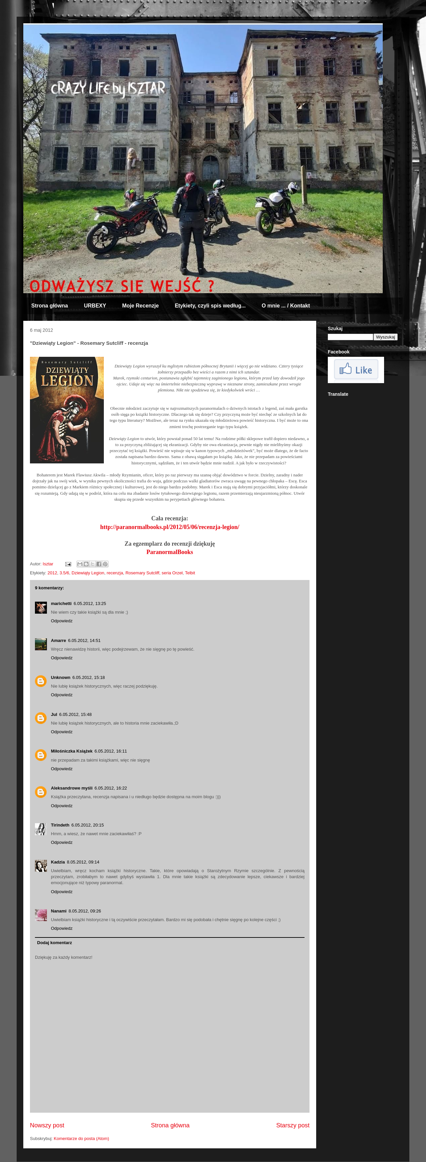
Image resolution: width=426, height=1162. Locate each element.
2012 (52, 572)
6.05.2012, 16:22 (111, 788)
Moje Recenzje (140, 305)
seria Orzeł (172, 572)
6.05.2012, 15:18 (89, 677)
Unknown (61, 677)
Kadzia (58, 862)
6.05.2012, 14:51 (84, 640)
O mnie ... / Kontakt (286, 305)
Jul (54, 714)
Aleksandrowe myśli (72, 788)
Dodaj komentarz (54, 942)
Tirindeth (60, 825)
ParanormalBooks (169, 552)
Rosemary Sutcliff (142, 572)
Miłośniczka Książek (72, 751)
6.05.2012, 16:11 (111, 751)
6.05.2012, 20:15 (87, 825)
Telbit (190, 572)
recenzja (115, 572)
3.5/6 (64, 572)
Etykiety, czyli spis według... (210, 305)
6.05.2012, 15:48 (75, 714)
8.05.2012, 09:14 (83, 862)
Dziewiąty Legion (88, 572)
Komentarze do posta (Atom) (81, 1138)
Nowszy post (47, 1125)
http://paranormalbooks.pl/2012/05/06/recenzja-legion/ (169, 527)
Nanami (59, 910)
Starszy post (293, 1125)
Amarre (58, 640)
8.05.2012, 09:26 (85, 910)
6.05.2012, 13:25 (90, 603)
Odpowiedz (62, 620)
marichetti (61, 603)
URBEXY (95, 305)
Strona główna (49, 305)
